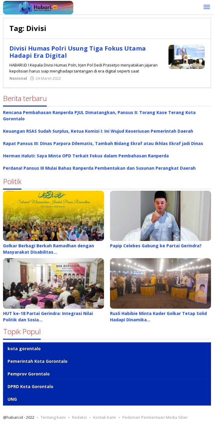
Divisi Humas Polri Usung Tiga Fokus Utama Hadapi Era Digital (77, 52)
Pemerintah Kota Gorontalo (38, 361)
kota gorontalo (24, 348)
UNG (12, 399)
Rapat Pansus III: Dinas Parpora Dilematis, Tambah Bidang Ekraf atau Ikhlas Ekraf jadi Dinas (103, 143)
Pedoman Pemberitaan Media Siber (155, 417)
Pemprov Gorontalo (29, 374)
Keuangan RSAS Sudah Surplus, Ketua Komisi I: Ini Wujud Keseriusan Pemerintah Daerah (98, 131)
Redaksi (79, 417)
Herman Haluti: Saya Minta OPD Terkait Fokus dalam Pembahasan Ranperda (86, 156)
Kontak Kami (104, 417)
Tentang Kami (53, 417)
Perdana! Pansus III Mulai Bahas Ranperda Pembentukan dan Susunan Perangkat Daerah (99, 168)
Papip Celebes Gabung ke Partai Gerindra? (156, 245)
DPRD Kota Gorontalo (30, 386)
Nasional (18, 78)
